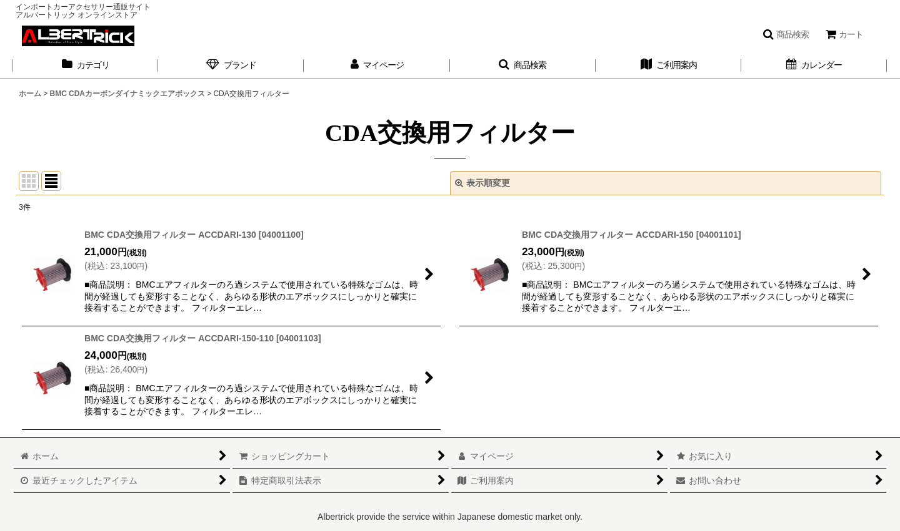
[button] (785, 34)
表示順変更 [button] (482, 183)
